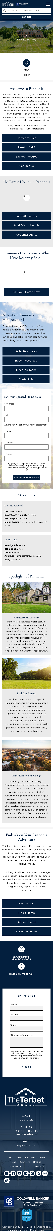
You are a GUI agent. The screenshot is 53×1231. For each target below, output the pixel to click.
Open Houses (15, 1166)
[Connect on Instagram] (45, 1173)
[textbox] (28, 10)
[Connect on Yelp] (38, 1173)
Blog (27, 1166)
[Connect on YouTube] (19, 1173)
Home (11, 1157)
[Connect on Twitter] (7, 1173)
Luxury (41, 1157)
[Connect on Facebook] (13, 1173)
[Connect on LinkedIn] (26, 1173)
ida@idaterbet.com (26, 1145)
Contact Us (38, 1166)
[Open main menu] (48, 4)
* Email (7, 431)
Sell (33, 1157)
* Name (8, 454)
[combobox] (26, 10)
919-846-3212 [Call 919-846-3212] (26, 1120)
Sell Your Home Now (26, 292)
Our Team (24, 1162)
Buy (27, 1157)
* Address (9, 404)
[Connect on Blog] (7, 1180)
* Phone (8, 442)
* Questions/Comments (21, 1035)
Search (26, 17)
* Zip (6, 415)
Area (14, 1162)
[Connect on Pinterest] (32, 1173)
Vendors (36, 1162)
